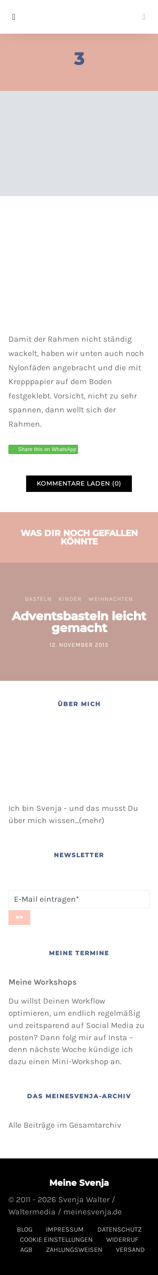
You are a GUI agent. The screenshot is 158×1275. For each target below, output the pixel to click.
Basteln (38, 599)
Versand (130, 1250)
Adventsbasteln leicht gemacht (79, 622)
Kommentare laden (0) (79, 483)
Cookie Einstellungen (56, 1239)
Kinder (70, 599)
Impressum (65, 1229)
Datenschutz (119, 1229)
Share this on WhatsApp (47, 449)
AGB (26, 1250)
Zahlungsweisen (74, 1250)
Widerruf (122, 1239)
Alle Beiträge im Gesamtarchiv (64, 1125)
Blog (24, 1229)
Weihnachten (110, 599)
